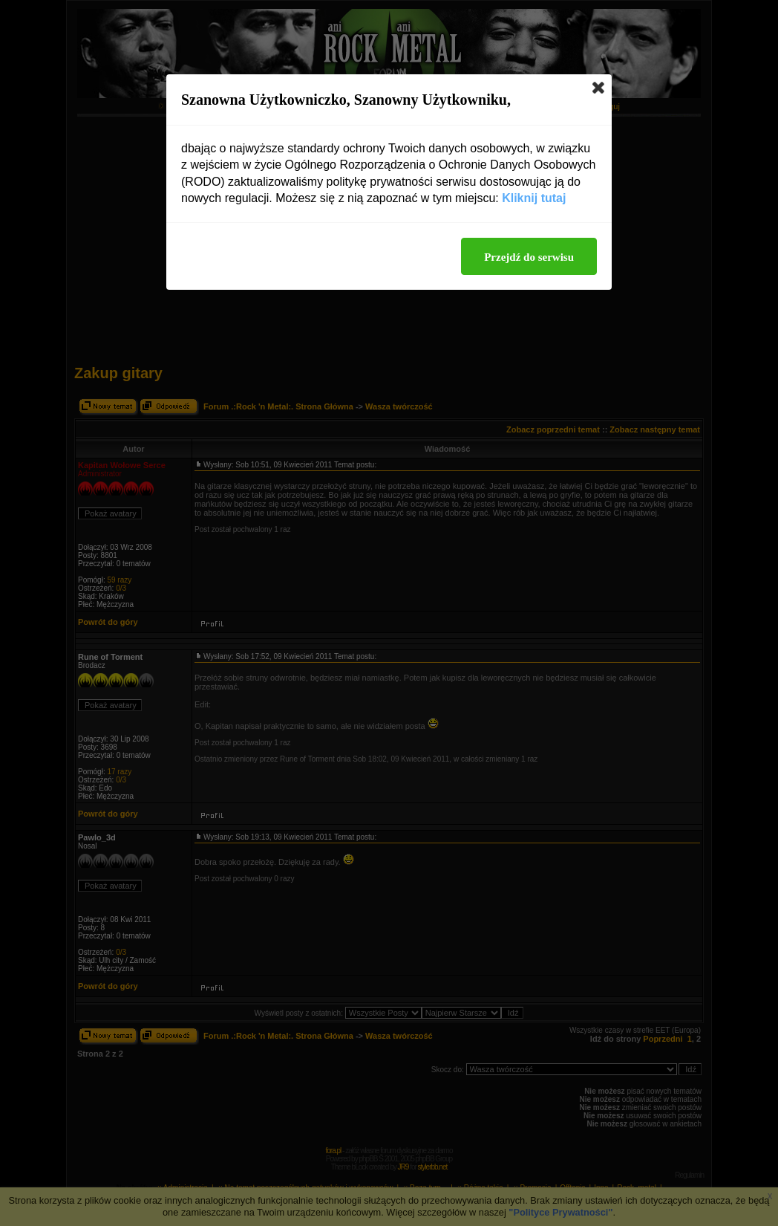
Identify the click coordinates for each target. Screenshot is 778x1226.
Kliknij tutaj (534, 198)
